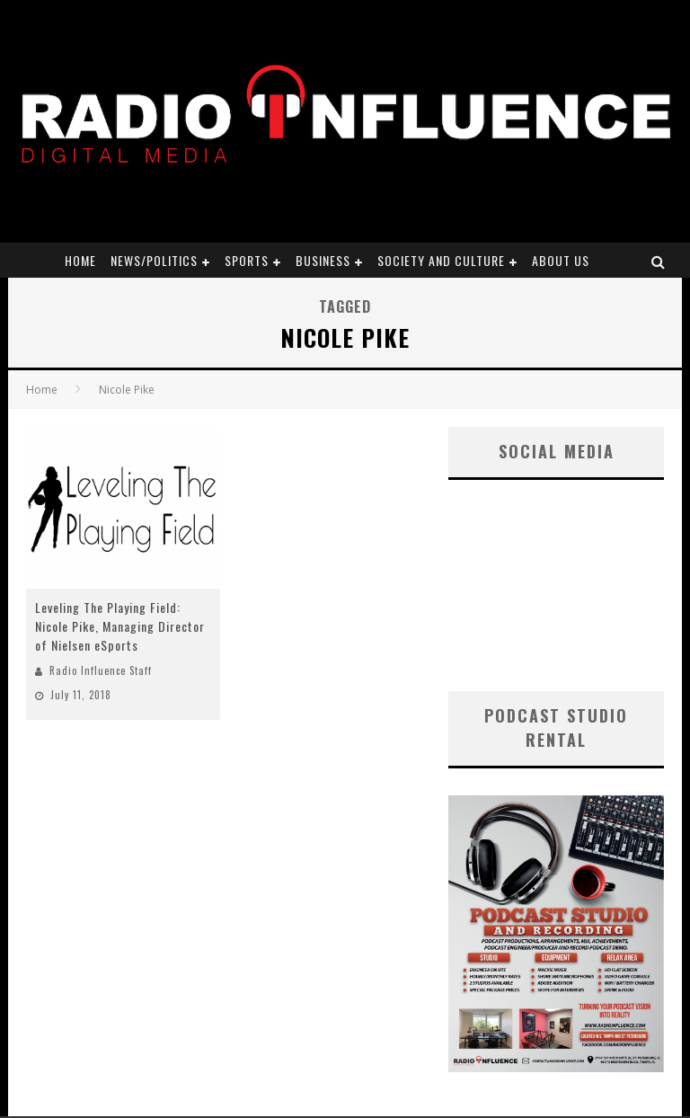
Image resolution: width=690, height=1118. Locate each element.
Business (323, 260)
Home (80, 260)
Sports (247, 260)
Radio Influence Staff (100, 670)
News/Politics (154, 260)
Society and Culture (441, 260)
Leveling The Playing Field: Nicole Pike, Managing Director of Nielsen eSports (120, 626)
